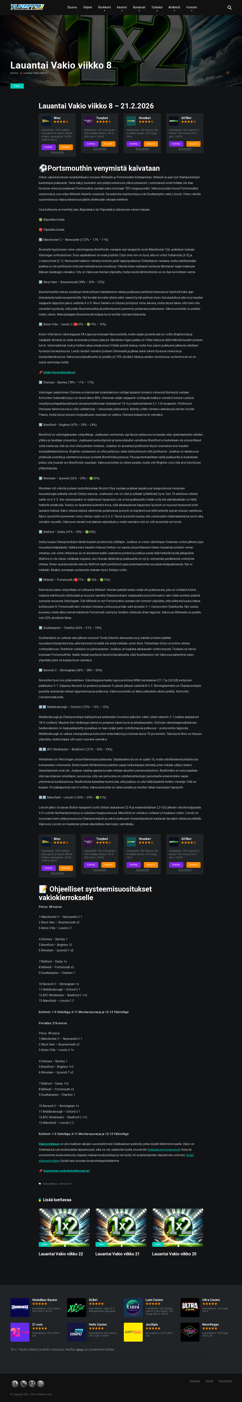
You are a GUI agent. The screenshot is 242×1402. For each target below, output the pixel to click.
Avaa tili (66, 147)
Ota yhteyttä (225, 1381)
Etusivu (72, 7)
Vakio (17, 86)
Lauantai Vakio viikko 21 (117, 1254)
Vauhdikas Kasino (44, 1300)
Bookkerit (104, 7)
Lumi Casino (154, 1300)
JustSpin (152, 1325)
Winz (57, 118)
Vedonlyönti (65, 1184)
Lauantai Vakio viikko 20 (174, 1254)
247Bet (187, 118)
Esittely (49, 147)
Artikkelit (174, 7)
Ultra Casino (211, 1300)
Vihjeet (87, 7)
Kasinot (122, 7)
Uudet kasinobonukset (59, 372)
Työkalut (156, 7)
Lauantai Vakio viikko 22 (61, 1254)
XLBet (93, 1300)
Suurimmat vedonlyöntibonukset (66, 1171)
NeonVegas (210, 1325)
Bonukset (139, 7)
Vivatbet (145, 118)
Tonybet (102, 118)
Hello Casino (98, 1325)
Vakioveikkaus (49, 1144)
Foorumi (191, 7)
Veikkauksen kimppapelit (163, 1150)
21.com (37, 1325)
